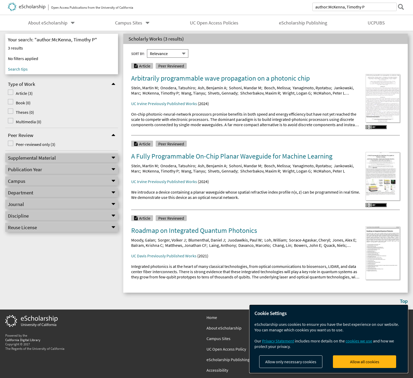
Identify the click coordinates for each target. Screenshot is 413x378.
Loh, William (275, 240)
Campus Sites (128, 23)
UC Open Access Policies (214, 23)
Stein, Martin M (144, 87)
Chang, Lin (282, 245)
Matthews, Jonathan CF (185, 245)
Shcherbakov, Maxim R (260, 93)
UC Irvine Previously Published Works (164, 103)
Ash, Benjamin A (212, 87)
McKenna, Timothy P (160, 93)
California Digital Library (22, 340)
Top (404, 301)
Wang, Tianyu (193, 93)
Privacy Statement (278, 340)
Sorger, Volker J (172, 240)
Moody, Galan (143, 240)
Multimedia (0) (28, 121)
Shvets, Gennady (222, 93)
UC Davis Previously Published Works (163, 255)
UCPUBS (376, 23)
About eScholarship (47, 23)
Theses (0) (25, 112)
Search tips (18, 69)
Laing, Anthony (222, 245)
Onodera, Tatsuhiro (177, 87)
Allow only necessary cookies (290, 361)
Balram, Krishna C (147, 245)
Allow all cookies (364, 361)
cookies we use (359, 340)
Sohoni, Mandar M (245, 87)
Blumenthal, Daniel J (206, 240)
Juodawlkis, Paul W (245, 240)
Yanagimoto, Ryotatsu (312, 87)
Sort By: (137, 53)
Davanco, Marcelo (254, 245)
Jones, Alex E (343, 240)
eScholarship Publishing (303, 23)
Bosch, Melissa (277, 87)
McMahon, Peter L (329, 93)
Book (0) (23, 102)
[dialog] (329, 339)
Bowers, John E (307, 245)
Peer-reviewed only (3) (35, 144)
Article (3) (24, 93)
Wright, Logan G (297, 93)
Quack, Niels (335, 245)
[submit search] (401, 7)
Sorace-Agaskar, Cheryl (309, 240)
